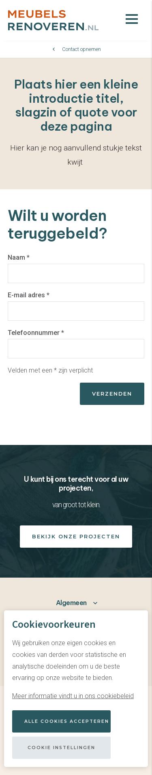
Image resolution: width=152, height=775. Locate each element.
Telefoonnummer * (36, 333)
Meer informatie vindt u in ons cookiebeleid (73, 696)
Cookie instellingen (61, 747)
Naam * (19, 257)
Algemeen (71, 603)
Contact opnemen (81, 49)
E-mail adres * (28, 295)
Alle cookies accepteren (66, 721)
